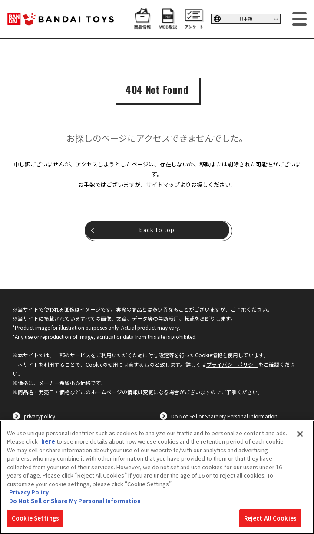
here (48, 441)
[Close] (300, 434)
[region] (157, 477)
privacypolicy (39, 416)
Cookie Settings (35, 518)
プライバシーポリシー (232, 364)
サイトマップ (163, 184)
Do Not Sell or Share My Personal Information (224, 416)
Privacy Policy (29, 492)
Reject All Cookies (270, 518)
